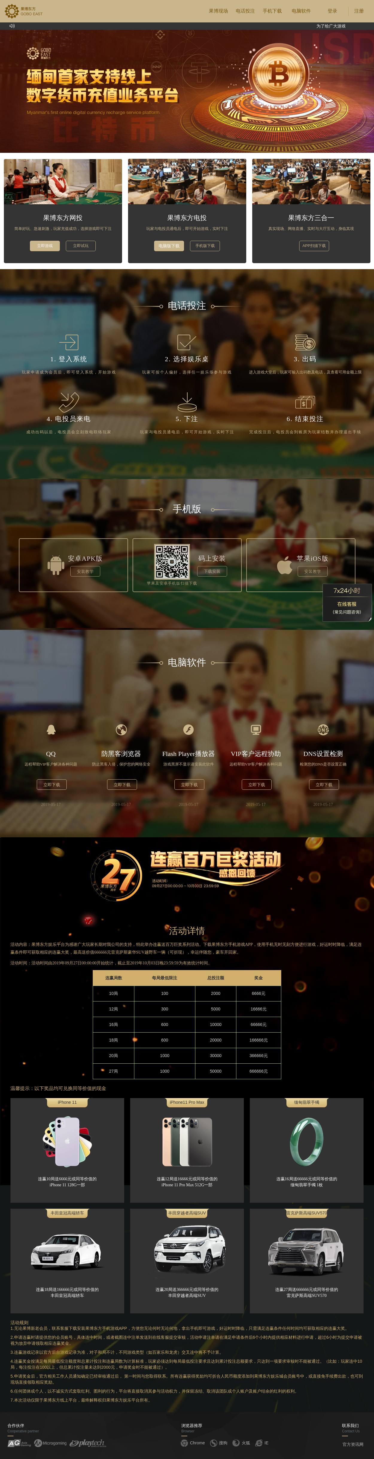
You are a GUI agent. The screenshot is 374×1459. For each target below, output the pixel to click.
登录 (332, 10)
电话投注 (245, 10)
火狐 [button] (241, 1442)
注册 (359, 10)
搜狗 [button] (218, 1442)
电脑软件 (301, 10)
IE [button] (261, 1442)
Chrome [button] (192, 1442)
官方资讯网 (353, 1444)
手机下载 (272, 10)
